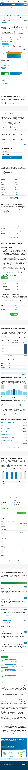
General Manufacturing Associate (7, 631)
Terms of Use (24, 764)
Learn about (8, 746)
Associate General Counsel (8, 405)
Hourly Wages (4, 91)
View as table (24, 44)
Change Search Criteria (5, 60)
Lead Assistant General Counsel (7, 586)
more (8, 592)
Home (1, 7)
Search (25, 20)
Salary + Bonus (6, 41)
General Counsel (24, 405)
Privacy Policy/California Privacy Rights (7, 764)
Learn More (2, 2)
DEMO (25, 4)
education (15, 102)
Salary (4, 7)
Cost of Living (4, 88)
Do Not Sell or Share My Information (6, 767)
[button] (5, 22)
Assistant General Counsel (6, 620)
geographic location (9, 102)
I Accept (25, 1)
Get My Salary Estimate (12, 157)
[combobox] (14, 20)
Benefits (11, 41)
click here (8, 466)
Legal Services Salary (9, 7)
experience (3, 102)
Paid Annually (5, 44)
